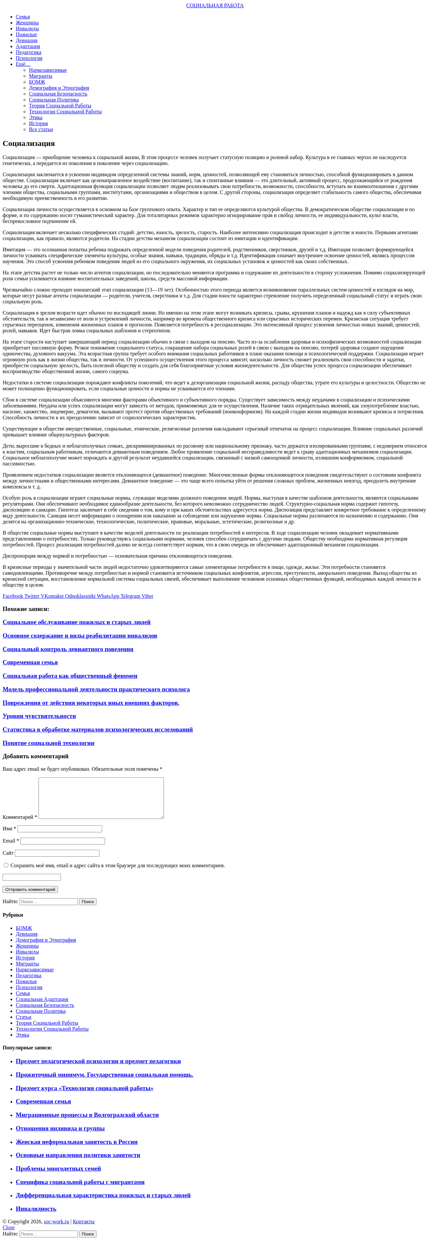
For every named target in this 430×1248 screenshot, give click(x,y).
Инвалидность (36, 1216)
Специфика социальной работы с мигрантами (80, 1189)
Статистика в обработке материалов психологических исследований (98, 729)
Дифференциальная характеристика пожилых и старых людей (103, 1203)
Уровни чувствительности (39, 715)
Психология (29, 58)
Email (11, 848)
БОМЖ (37, 82)
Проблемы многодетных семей (58, 1176)
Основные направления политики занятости (78, 1162)
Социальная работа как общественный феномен (70, 675)
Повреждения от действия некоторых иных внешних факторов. (91, 702)
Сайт (8, 861)
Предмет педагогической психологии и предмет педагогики (98, 1069)
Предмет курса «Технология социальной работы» (84, 1096)
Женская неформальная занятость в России (77, 1149)
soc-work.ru (56, 1229)
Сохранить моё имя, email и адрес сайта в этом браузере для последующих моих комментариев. (118, 873)
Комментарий (20, 825)
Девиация (27, 40)
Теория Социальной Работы (60, 105)
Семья (23, 16)
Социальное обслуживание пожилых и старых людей (76, 622)
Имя (9, 836)
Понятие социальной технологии (48, 742)
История (38, 123)
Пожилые (26, 34)
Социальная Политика (54, 99)
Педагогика (28, 52)
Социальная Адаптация (42, 1007)
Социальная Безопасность (58, 94)
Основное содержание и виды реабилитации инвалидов (80, 635)
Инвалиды (27, 28)
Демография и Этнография (59, 88)
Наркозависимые (48, 70)
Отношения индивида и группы (60, 1136)
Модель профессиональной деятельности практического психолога (96, 689)
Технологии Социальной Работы (65, 111)
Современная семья (30, 662)
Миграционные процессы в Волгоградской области (87, 1122)
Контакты (83, 1229)
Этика (35, 117)
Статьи (23, 1025)
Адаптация (28, 46)
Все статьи (41, 129)
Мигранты (40, 76)
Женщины (27, 22)
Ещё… (23, 64)
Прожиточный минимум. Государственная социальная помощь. (104, 1082)
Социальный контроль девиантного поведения (68, 649)
